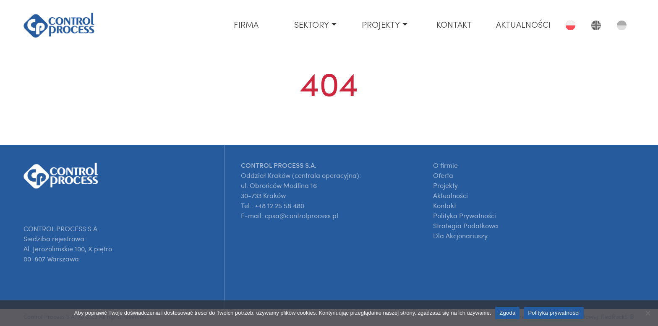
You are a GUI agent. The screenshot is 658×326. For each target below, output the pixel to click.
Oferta (443, 175)
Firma (246, 25)
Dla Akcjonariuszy (460, 235)
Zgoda (507, 313)
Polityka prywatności (554, 313)
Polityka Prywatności (464, 215)
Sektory (311, 25)
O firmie (445, 165)
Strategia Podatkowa (465, 225)
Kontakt (454, 25)
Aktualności (523, 25)
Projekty (381, 25)
